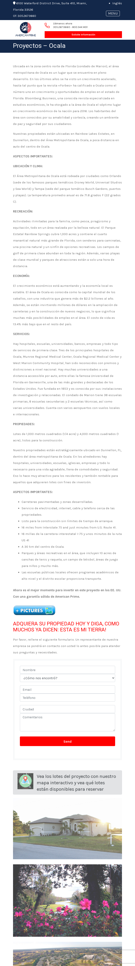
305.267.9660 (27, 16)
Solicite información (83, 34)
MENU (113, 13)
